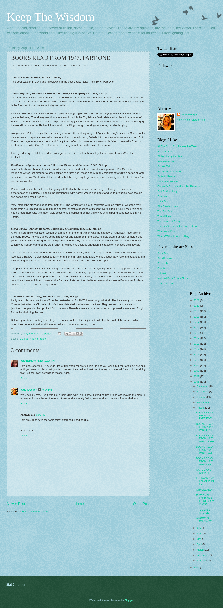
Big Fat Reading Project (33, 338)
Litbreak (161, 273)
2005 (197, 567)
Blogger (129, 600)
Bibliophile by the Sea (169, 156)
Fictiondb (162, 263)
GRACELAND (204, 489)
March (200, 549)
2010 (197, 359)
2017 (197, 321)
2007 (197, 376)
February (202, 555)
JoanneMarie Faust (31, 360)
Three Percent (165, 283)
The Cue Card (165, 211)
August (201, 407)
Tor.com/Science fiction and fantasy (177, 226)
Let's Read (163, 201)
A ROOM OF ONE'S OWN (204, 520)
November (203, 391)
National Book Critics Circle (172, 278)
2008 (197, 370)
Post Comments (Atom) (35, 511)
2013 (197, 343)
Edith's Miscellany (167, 191)
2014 (197, 338)
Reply (23, 378)
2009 (197, 365)
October (201, 397)
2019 (197, 311)
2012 (197, 349)
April (199, 544)
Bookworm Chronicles (169, 171)
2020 (197, 305)
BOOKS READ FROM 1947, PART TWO (204, 449)
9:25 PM (40, 414)
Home (79, 504)
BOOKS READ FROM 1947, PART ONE (204, 461)
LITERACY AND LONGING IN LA (205, 481)
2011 (197, 354)
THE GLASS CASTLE (203, 511)
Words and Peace (167, 231)
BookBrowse (164, 258)
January (201, 560)
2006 (197, 381)
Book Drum (163, 253)
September (203, 402)
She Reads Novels (167, 206)
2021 (197, 300)
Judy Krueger (28, 389)
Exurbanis (163, 196)
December (203, 386)
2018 (197, 316)
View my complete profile (191, 119)
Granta (161, 268)
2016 (197, 327)
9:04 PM (47, 389)
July (199, 527)
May (199, 538)
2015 (197, 332)
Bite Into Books (165, 161)
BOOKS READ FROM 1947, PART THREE (205, 438)
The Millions (164, 216)
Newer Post (16, 504)
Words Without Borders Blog (173, 236)
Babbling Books (166, 151)
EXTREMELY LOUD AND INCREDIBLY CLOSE (205, 500)
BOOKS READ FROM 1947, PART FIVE (204, 415)
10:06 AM (49, 360)
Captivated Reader (167, 181)
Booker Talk (164, 166)
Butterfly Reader (166, 176)
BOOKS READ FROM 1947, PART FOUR (204, 426)
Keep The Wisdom (51, 16)
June (200, 533)
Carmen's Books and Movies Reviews (178, 186)
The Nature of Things (169, 221)
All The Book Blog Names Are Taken (177, 146)
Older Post (141, 504)
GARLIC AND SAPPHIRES (204, 471)
